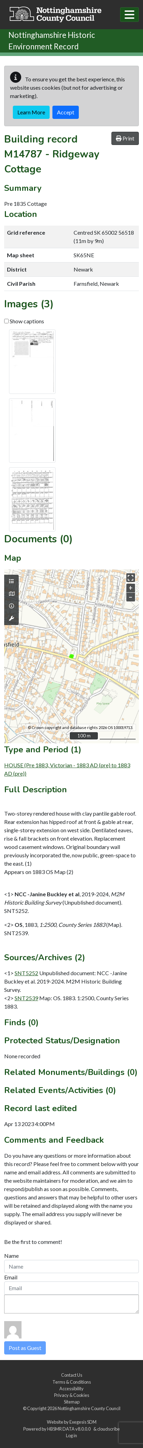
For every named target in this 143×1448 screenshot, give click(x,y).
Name (11, 1255)
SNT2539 (26, 998)
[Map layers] (11, 581)
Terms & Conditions (71, 1382)
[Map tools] (11, 618)
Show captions (24, 321)
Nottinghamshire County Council (89, 1408)
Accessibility (71, 1388)
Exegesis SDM (82, 1422)
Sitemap (71, 1402)
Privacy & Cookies (71, 1395)
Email (10, 1277)
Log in (71, 1435)
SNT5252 (26, 973)
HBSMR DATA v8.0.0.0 (69, 1429)
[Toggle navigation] (129, 14)
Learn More (31, 112)
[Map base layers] (11, 594)
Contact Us (71, 1375)
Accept (65, 112)
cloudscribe (108, 1429)
